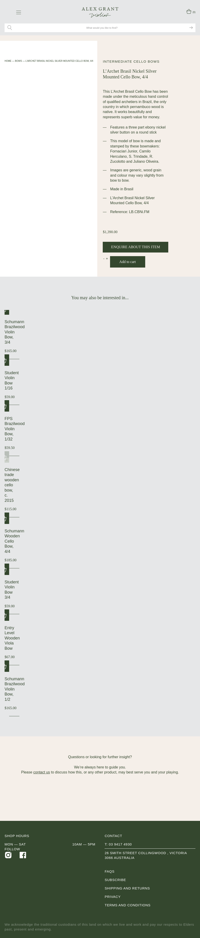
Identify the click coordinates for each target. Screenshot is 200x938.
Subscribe (115, 880)
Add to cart (127, 262)
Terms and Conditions (127, 905)
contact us (41, 772)
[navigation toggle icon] (18, 12)
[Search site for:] (102, 27)
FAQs (109, 871)
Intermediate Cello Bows (131, 61)
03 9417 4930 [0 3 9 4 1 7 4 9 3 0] (120, 844)
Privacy (113, 897)
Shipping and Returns (127, 888)
